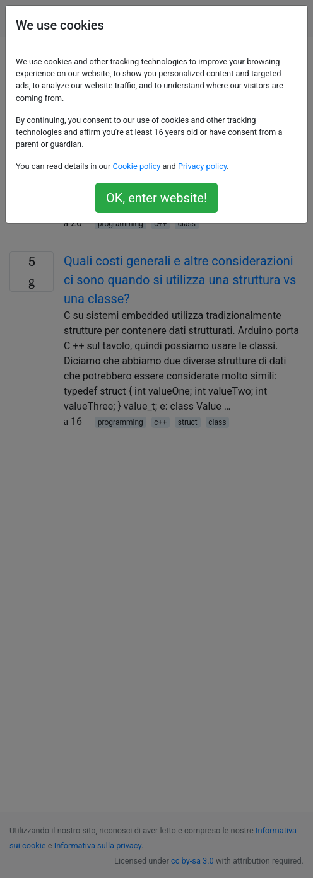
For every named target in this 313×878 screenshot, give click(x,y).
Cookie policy (136, 166)
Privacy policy (202, 166)
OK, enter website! (156, 197)
